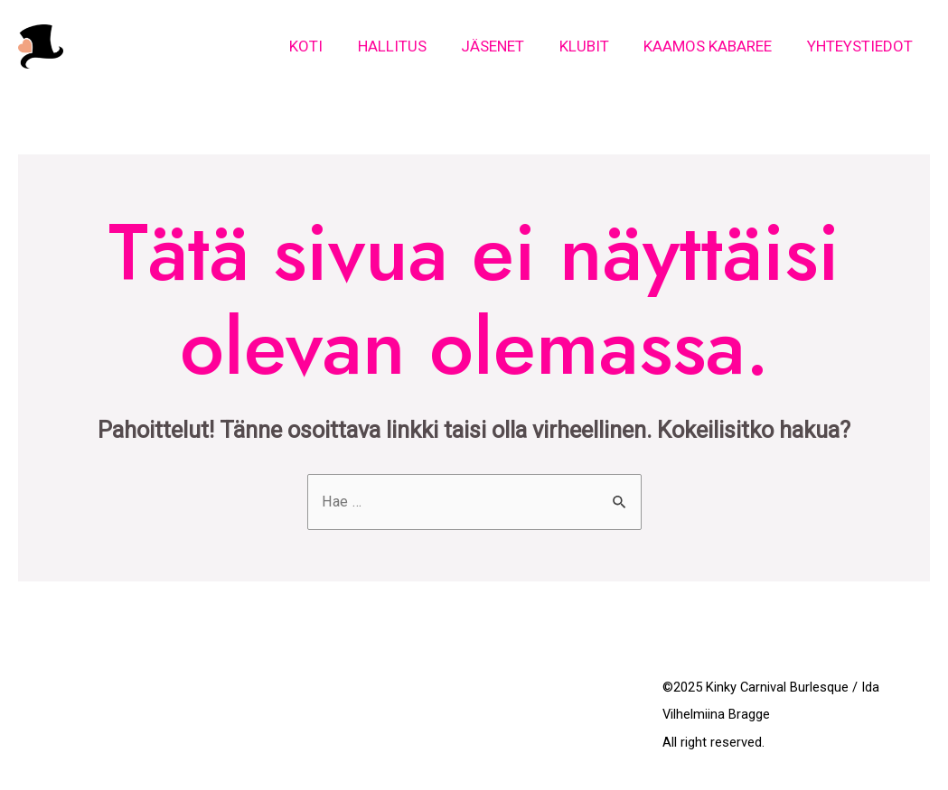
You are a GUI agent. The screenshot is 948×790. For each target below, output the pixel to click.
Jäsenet (507, 46)
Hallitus (410, 46)
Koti (328, 46)
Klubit (594, 46)
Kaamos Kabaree (714, 46)
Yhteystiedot (862, 46)
